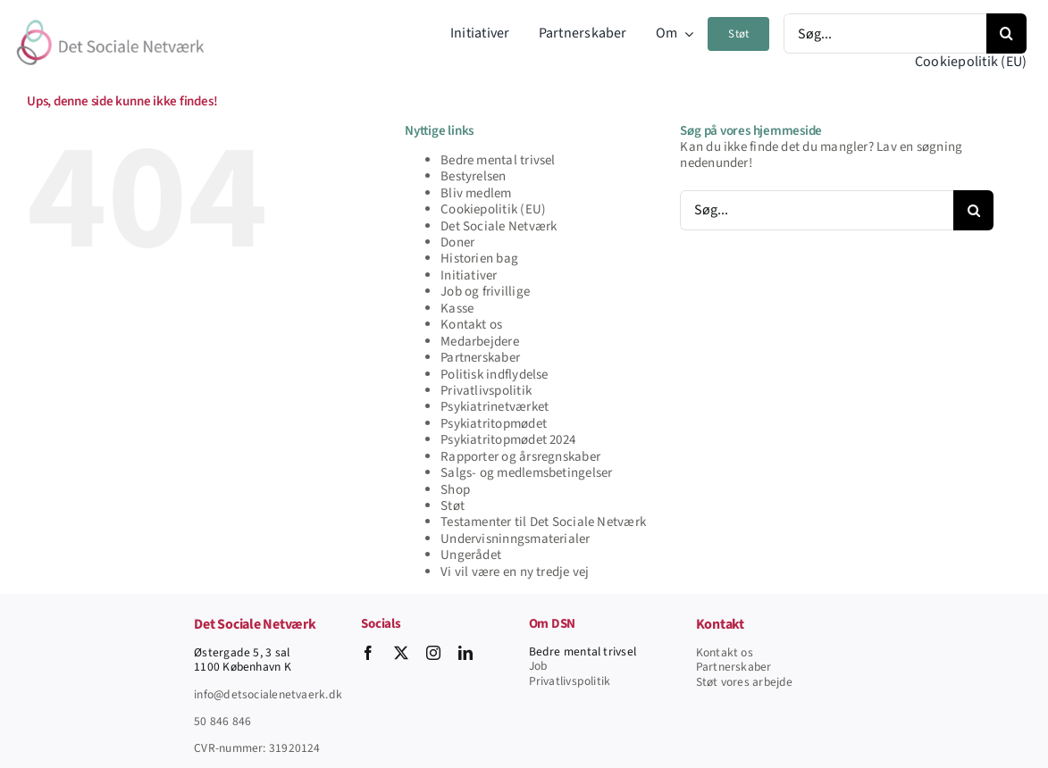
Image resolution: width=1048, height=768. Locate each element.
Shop (455, 489)
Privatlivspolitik (486, 390)
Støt (452, 506)
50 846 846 (222, 721)
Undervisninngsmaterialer (515, 539)
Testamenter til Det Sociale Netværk (543, 522)
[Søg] (1006, 33)
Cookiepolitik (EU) (493, 209)
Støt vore (720, 681)
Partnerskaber (480, 357)
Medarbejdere (479, 341)
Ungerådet (470, 555)
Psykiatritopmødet (493, 423)
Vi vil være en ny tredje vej (514, 572)
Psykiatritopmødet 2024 (507, 439)
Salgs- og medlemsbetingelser (526, 472)
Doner (457, 242)
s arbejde (768, 681)
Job (538, 665)
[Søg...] (885, 33)
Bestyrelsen (473, 176)
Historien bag (479, 258)
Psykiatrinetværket (494, 406)
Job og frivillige (485, 291)
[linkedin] (465, 653)
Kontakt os (471, 324)
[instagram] (433, 653)
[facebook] (368, 653)
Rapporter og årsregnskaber (520, 456)
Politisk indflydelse (494, 374)
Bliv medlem (475, 193)
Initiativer (468, 275)
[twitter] (401, 653)
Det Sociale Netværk (498, 226)
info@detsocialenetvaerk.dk (268, 694)
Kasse (457, 308)
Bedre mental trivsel (498, 160)
